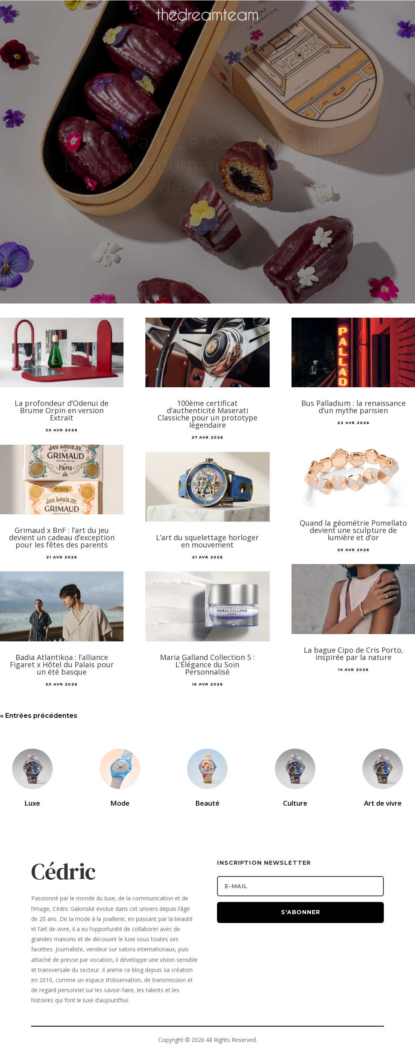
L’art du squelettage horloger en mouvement (207, 541)
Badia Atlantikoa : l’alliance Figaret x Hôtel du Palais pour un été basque (62, 664)
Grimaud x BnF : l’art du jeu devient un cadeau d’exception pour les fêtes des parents (62, 537)
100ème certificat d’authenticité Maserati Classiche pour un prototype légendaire (207, 414)
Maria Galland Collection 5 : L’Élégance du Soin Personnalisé (207, 664)
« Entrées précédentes (38, 715)
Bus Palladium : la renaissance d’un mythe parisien (353, 406)
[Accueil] (207, 26)
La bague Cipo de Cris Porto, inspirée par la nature (353, 653)
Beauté (207, 803)
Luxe (32, 803)
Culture (295, 803)
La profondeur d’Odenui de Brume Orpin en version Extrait (62, 410)
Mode (120, 803)
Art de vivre (383, 803)
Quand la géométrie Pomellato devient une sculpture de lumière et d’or (353, 530)
